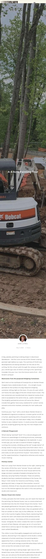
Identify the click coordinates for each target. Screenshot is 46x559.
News (28, 347)
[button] (34, 2)
